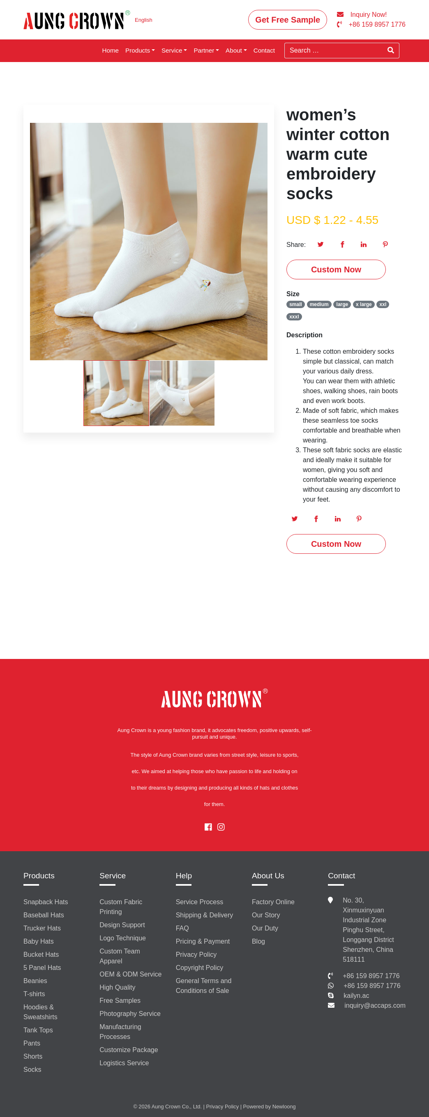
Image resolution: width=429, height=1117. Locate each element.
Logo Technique (122, 938)
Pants (31, 1043)
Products (137, 50)
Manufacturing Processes (120, 1031)
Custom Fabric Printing (120, 906)
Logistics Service (124, 1062)
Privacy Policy (196, 954)
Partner (204, 50)
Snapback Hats (45, 901)
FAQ (182, 928)
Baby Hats (38, 941)
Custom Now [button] (336, 269)
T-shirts (34, 993)
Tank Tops (38, 1030)
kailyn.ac (356, 995)
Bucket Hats (41, 954)
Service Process (200, 901)
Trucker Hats (42, 928)
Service (171, 50)
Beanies (35, 980)
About (234, 50)
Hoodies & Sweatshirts (40, 1012)
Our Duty (265, 928)
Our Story (266, 915)
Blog (258, 941)
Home (110, 50)
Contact (264, 50)
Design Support (122, 924)
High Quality (117, 987)
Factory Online (273, 901)
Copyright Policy (200, 967)
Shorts (32, 1056)
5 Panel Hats (42, 967)
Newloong (284, 1106)
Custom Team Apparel (119, 956)
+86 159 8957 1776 (371, 975)
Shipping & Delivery (204, 915)
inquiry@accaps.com (375, 1005)
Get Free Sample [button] (287, 19)
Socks (32, 1069)
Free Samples (120, 1000)
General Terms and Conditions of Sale (204, 985)
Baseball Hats (43, 915)
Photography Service (130, 1013)
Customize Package (128, 1049)
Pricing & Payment (203, 941)
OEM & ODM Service (130, 974)
